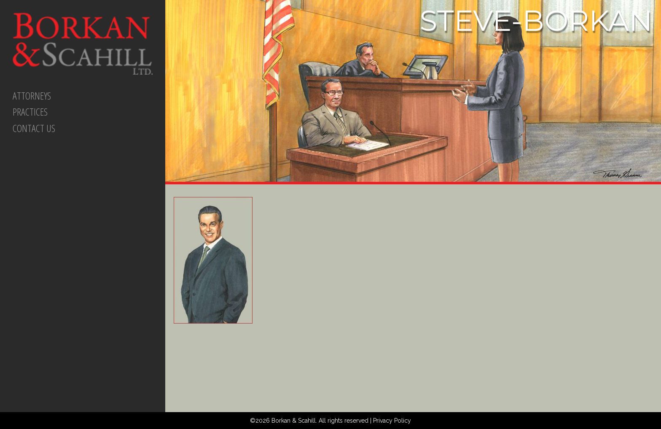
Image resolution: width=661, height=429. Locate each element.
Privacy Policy (392, 420)
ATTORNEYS (32, 96)
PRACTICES (30, 112)
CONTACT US (34, 128)
